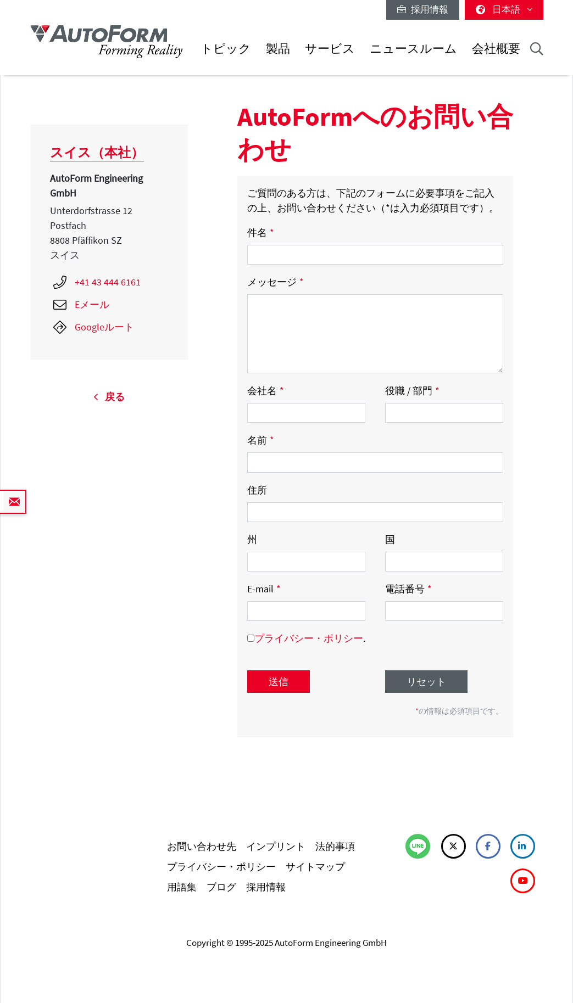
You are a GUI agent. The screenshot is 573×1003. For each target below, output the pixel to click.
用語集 (182, 887)
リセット (426, 681)
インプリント (275, 846)
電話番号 (408, 588)
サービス (330, 48)
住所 (257, 490)
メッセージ (275, 282)
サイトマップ (315, 866)
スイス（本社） (97, 152)
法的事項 (335, 846)
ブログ (221, 887)
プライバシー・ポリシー (308, 638)
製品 (278, 48)
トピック (226, 48)
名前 (260, 440)
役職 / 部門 (412, 390)
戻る (109, 396)
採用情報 (422, 9)
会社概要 (496, 48)
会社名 (265, 390)
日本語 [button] (504, 9)
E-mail (264, 588)
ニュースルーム (413, 48)
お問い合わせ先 (201, 846)
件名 (260, 232)
